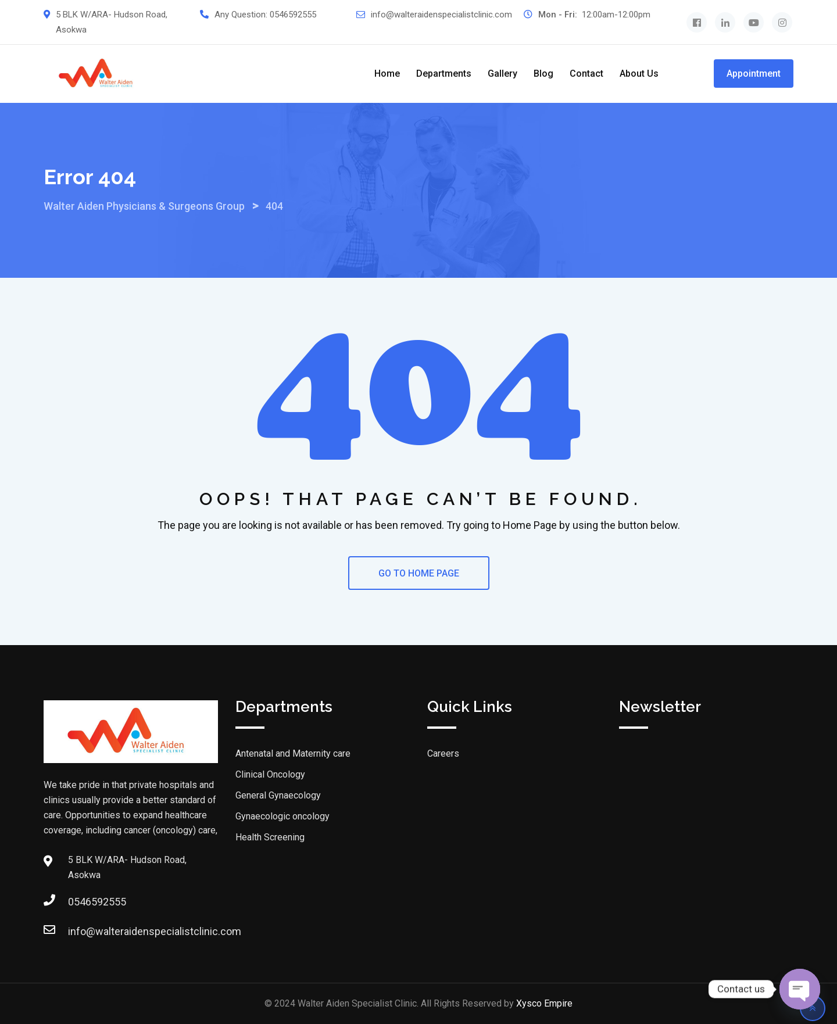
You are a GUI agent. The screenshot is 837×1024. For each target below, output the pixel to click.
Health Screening (270, 837)
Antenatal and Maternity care (292, 753)
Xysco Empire (544, 1003)
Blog (543, 73)
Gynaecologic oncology (282, 816)
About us (639, 73)
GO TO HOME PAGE (418, 573)
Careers (443, 753)
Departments (443, 73)
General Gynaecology (278, 795)
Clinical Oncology (270, 774)
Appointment (754, 73)
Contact (586, 73)
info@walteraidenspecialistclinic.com (441, 14)
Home (387, 73)
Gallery (502, 73)
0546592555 (293, 14)
